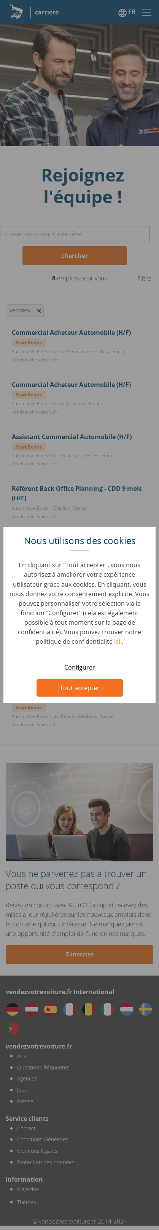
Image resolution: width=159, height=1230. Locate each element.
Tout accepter (80, 688)
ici (118, 641)
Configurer (79, 667)
